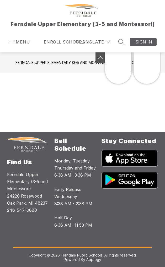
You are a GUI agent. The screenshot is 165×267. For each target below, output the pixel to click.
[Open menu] (19, 42)
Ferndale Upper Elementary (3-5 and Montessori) (64, 62)
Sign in (143, 42)
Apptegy (93, 259)
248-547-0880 (22, 210)
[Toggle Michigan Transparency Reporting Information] (100, 57)
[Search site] (121, 42)
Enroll (52, 42)
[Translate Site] (92, 42)
